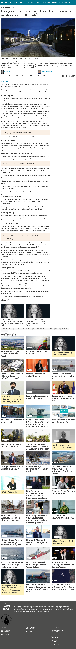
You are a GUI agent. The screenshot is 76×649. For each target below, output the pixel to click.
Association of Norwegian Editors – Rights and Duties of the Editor (33, 609)
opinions (17, 328)
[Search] (60, 2)
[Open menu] (65, 2)
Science (39, 2)
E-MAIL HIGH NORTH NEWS (33, 636)
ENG (74, 2)
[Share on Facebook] (62, 76)
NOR (70, 2)
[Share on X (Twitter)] (64, 76)
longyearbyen (26, 328)
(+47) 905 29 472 (58, 633)
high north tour (38, 328)
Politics (33, 2)
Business (27, 2)
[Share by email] (69, 76)
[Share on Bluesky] (74, 76)
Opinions (54, 2)
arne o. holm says (7, 328)
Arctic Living (46, 2)
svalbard (5, 331)
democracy (49, 328)
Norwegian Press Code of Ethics (46, 608)
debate (57, 328)
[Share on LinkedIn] (67, 76)
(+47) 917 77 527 (30, 633)
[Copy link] (71, 76)
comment (65, 328)
